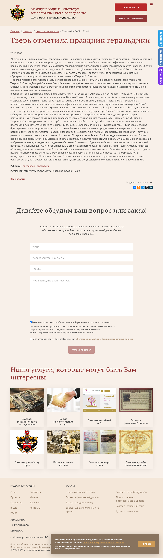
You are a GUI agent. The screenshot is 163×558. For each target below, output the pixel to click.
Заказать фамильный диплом (136, 421)
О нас (13, 492)
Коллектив (16, 502)
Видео (13, 507)
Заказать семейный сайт (99, 421)
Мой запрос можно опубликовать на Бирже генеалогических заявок (70, 322)
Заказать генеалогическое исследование (27, 422)
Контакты (35, 507)
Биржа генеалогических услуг (63, 422)
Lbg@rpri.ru (16, 530)
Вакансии (35, 502)
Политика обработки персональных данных (32, 544)
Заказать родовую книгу (99, 463)
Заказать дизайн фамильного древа (136, 463)
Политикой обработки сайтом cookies (103, 542)
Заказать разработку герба (27, 463)
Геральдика (42, 166)
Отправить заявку (81, 349)
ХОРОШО (146, 543)
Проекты (15, 497)
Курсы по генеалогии (128, 511)
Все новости (17, 179)
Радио (13, 512)
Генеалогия (28, 166)
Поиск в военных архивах (63, 463)
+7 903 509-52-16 (19, 525)
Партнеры (35, 492)
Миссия (34, 497)
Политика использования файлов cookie (30, 547)
